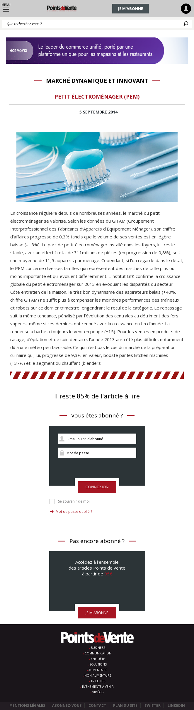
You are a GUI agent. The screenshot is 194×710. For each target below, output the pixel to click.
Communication (98, 653)
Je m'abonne (130, 8)
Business (98, 648)
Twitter (152, 705)
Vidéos (97, 692)
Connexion (97, 487)
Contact (97, 705)
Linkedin (176, 705)
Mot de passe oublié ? (74, 511)
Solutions (98, 664)
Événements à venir (98, 687)
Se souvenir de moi (74, 501)
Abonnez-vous (66, 705)
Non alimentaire (97, 675)
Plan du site (125, 705)
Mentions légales (27, 705)
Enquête (98, 659)
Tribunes (98, 681)
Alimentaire (98, 670)
